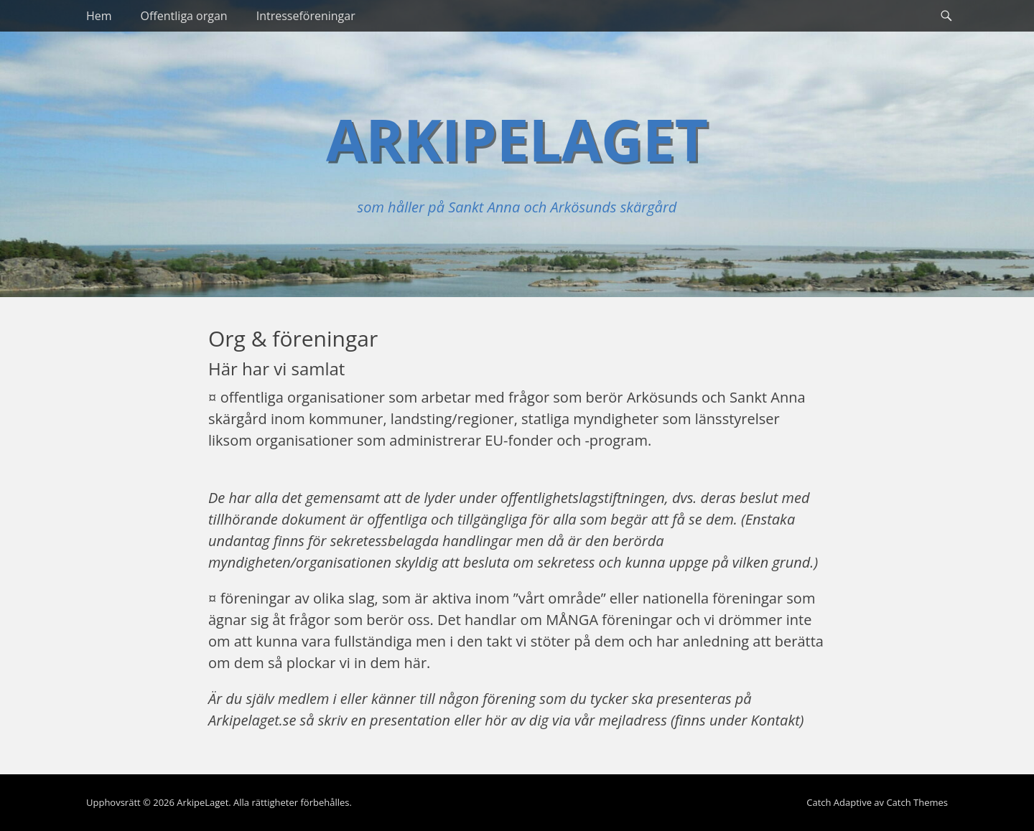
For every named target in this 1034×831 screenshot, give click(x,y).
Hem (99, 16)
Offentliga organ (184, 16)
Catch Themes (917, 802)
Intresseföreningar (305, 16)
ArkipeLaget (517, 139)
